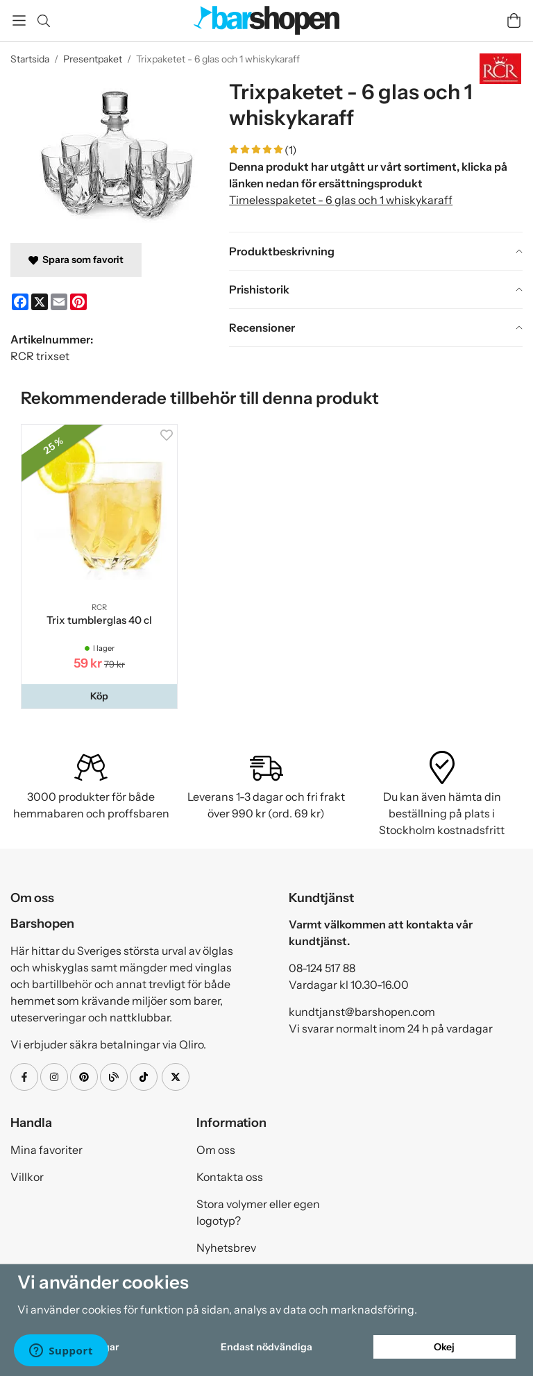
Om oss (215, 1150)
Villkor (27, 1177)
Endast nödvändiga (266, 1347)
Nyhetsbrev (226, 1248)
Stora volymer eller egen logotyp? (258, 1212)
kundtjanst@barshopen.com (362, 1012)
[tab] (376, 251)
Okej (444, 1347)
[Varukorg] (514, 20)
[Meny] (19, 20)
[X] (39, 302)
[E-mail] (59, 302)
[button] (99, 696)
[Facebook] (20, 302)
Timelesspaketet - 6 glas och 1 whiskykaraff (340, 200)
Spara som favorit (76, 259)
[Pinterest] (78, 302)
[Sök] (43, 21)
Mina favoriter (46, 1150)
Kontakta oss (229, 1177)
